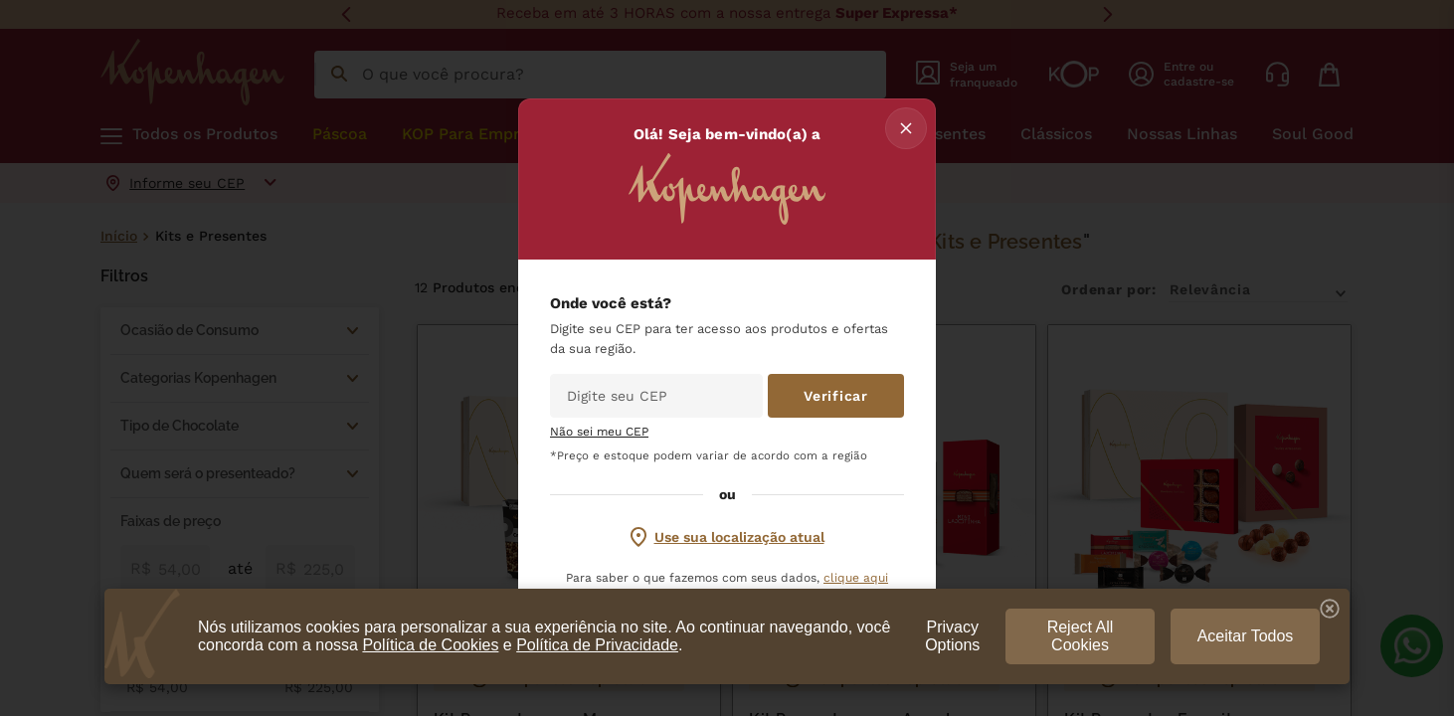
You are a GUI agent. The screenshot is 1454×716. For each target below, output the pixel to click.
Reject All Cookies (1080, 636)
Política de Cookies (430, 644)
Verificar (835, 396)
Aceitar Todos (1245, 635)
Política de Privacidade (597, 644)
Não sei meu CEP (599, 432)
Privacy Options (952, 636)
